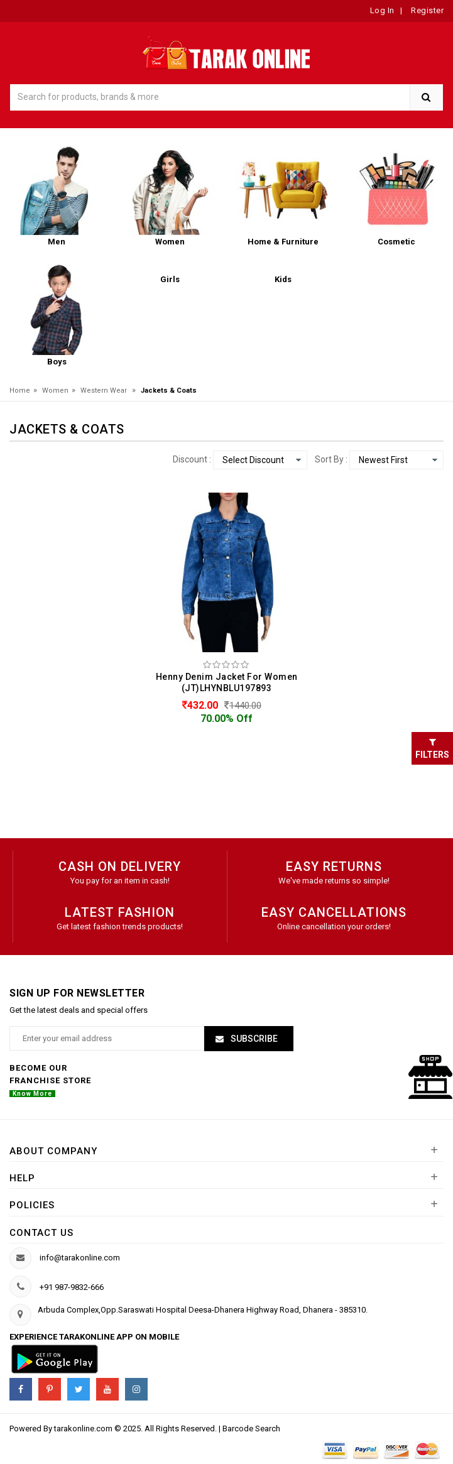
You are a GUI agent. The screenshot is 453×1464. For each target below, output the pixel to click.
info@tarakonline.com (80, 1257)
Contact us (41, 1232)
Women (55, 390)
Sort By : (331, 459)
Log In (382, 10)
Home (19, 390)
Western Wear (103, 390)
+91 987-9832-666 (72, 1287)
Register (426, 10)
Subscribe (253, 1039)
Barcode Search (251, 1428)
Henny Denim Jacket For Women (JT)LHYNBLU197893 (227, 683)
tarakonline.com (84, 1428)
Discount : (192, 459)
